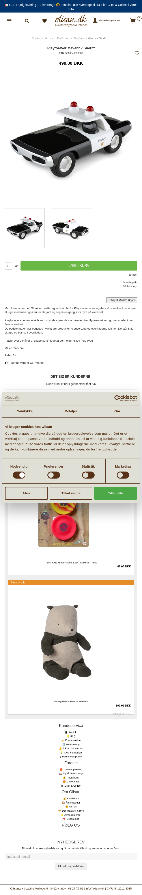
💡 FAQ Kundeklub (71, 752)
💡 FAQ (71, 736)
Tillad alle (115, 493)
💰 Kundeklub (71, 798)
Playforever (63, 38)
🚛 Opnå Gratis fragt (71, 773)
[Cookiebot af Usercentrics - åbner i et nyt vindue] (117, 398)
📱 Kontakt (71, 732)
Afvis (26, 493)
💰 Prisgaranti (71, 777)
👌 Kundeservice (71, 740)
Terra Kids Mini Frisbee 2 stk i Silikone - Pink (71, 562)
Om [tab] (117, 411)
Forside (36, 38)
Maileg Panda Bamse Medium (71, 701)
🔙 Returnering (71, 744)
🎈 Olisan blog (71, 819)
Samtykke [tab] (25, 411)
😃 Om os (71, 806)
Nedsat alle (18, 582)
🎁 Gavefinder (71, 781)
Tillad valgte (71, 493)
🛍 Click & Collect (71, 785)
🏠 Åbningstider (71, 802)
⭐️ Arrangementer (71, 815)
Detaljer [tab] (71, 411)
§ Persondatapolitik (71, 756)
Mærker (49, 38)
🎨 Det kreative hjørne (71, 810)
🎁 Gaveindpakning (71, 769)
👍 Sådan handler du (71, 748)
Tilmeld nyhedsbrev (71, 866)
